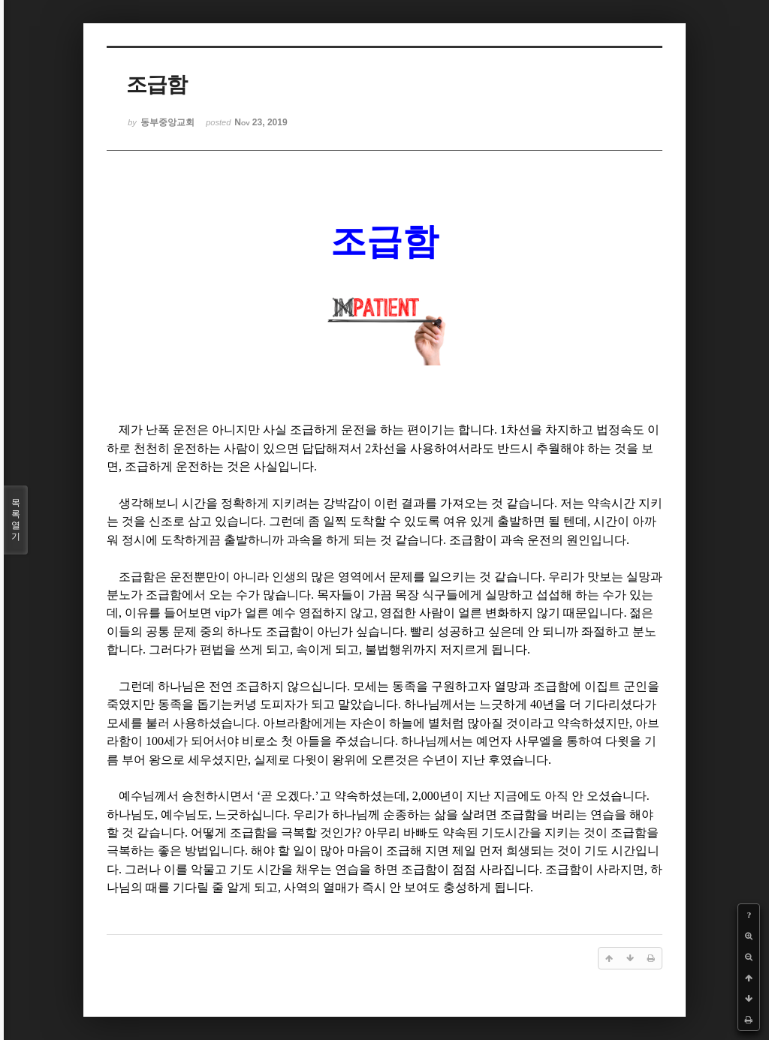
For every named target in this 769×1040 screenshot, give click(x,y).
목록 (15, 520)
